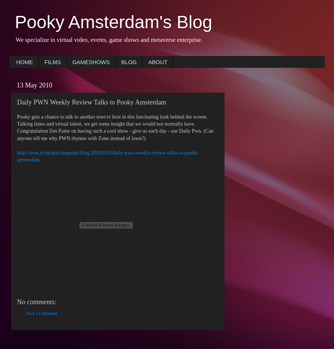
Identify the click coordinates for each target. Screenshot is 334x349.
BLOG (129, 62)
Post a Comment (41, 313)
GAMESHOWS (91, 62)
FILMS (53, 62)
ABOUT (157, 62)
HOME (24, 62)
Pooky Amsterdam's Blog (113, 22)
